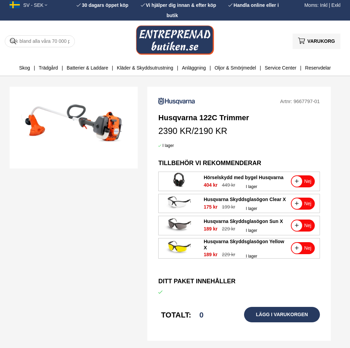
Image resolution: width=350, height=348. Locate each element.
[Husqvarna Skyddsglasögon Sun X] (178, 231)
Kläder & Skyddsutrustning (145, 68)
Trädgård (48, 68)
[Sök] (40, 41)
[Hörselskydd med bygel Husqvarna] (178, 187)
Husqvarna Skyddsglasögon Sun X (243, 221)
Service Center (281, 68)
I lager (168, 145)
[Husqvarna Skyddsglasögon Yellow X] (178, 254)
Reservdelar (318, 68)
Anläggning (194, 68)
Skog (24, 68)
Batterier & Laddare (87, 68)
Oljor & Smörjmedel (235, 68)
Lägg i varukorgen (282, 314)
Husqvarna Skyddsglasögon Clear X (245, 199)
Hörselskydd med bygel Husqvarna (243, 177)
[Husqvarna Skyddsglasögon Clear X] (178, 209)
